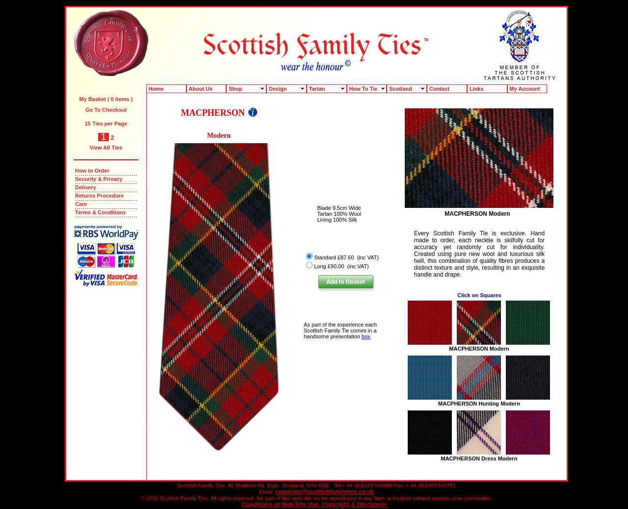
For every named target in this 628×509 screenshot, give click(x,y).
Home (156, 89)
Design (278, 89)
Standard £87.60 (334, 257)
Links (477, 89)
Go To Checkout (106, 110)
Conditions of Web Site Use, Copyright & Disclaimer (315, 504)
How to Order (92, 171)
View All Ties (106, 148)
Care (81, 204)
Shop (235, 89)
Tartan (317, 89)
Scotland (400, 89)
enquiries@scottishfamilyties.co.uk (324, 491)
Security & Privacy (99, 179)
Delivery (85, 187)
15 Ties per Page (106, 124)
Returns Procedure (99, 196)
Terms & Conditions (100, 212)
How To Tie (363, 89)
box (366, 336)
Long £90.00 (329, 266)
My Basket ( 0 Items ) (106, 99)
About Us (201, 89)
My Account (525, 89)
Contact (439, 89)
